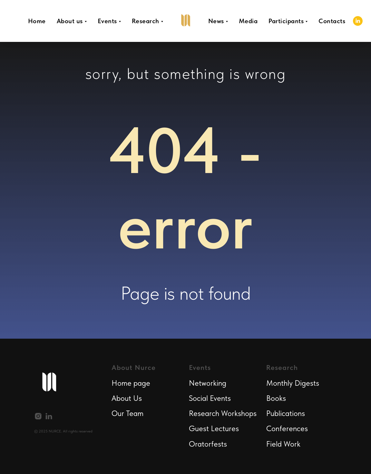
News (216, 21)
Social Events (210, 398)
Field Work (283, 444)
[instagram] (38, 416)
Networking (207, 383)
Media (248, 21)
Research (145, 21)
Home (37, 21)
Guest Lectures (214, 428)
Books (276, 398)
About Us (127, 398)
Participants (286, 21)
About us (70, 21)
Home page (131, 383)
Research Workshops (223, 413)
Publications (285, 413)
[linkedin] (358, 21)
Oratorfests (208, 444)
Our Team (127, 413)
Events (107, 21)
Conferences (287, 428)
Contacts (331, 21)
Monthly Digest (291, 383)
